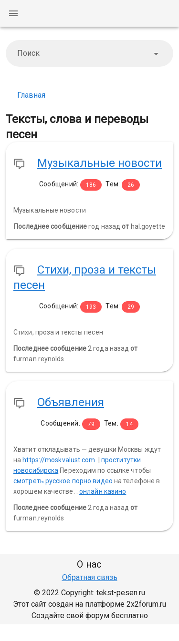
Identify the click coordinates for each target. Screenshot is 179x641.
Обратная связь (89, 577)
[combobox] (89, 53)
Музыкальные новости (99, 163)
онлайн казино (102, 491)
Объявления (70, 402)
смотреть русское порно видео (63, 481)
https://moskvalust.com (58, 460)
